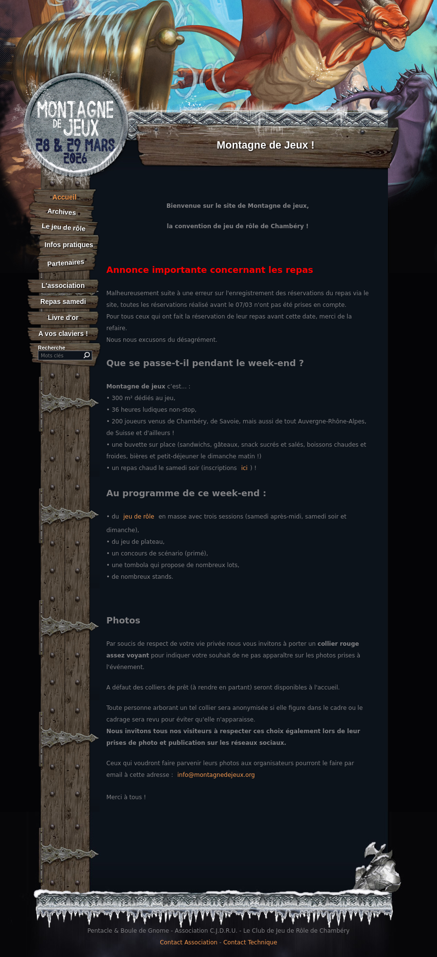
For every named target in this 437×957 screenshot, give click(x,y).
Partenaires (65, 262)
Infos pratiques (69, 244)
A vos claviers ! (63, 333)
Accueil (64, 197)
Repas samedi (63, 301)
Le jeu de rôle (63, 227)
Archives (61, 212)
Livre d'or (63, 317)
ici (244, 468)
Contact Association (189, 942)
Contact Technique (250, 942)
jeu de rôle (138, 516)
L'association (63, 285)
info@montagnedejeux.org (216, 775)
